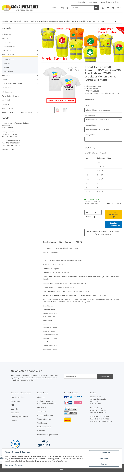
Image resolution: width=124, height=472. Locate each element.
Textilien (96, 91)
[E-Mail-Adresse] (80, 376)
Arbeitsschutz (7, 92)
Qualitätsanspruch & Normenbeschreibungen (46, 402)
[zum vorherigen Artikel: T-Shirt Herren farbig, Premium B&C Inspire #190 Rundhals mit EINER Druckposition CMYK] (115, 21)
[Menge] (95, 212)
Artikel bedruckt (8, 108)
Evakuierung (6, 50)
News (103, 2)
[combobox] (103, 110)
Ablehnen (104, 464)
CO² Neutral (6, 42)
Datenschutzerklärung (49, 376)
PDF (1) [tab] (79, 242)
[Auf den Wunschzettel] (76, 69)
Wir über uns (42, 423)
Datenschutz (15, 401)
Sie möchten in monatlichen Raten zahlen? (103, 233)
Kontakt (111, 2)
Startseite (81, 2)
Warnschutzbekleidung (10, 96)
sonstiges (5, 104)
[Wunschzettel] (107, 8)
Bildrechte (41, 397)
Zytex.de (102, 295)
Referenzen (41, 407)
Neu (118, 2)
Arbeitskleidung (7, 88)
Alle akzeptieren (104, 453)
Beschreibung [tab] (49, 242)
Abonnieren (104, 376)
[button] (102, 8)
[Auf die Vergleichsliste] (70, 69)
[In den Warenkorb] (45, 64)
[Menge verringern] (87, 212)
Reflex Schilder (9, 59)
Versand (103, 153)
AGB (12, 405)
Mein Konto (93, 2)
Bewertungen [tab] (65, 242)
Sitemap (14, 421)
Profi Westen (6, 75)
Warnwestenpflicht (44, 419)
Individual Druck (8, 54)
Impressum (15, 413)
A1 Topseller (6, 34)
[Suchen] (82, 7)
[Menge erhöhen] (94, 217)
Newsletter (41, 431)
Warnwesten (8, 71)
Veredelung (41, 411)
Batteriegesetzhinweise (19, 417)
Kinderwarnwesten (44, 427)
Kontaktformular (8, 149)
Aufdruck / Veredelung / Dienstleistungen (17, 112)
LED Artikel (6, 100)
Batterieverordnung (18, 397)
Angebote (5, 38)
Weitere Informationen (103, 234)
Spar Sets (7, 63)
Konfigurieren (104, 458)
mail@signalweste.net (15, 145)
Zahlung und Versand (45, 415)
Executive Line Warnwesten (12, 84)
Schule (4, 80)
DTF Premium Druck (9, 46)
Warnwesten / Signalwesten (47, 435)
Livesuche (14, 409)
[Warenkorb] (116, 8)
